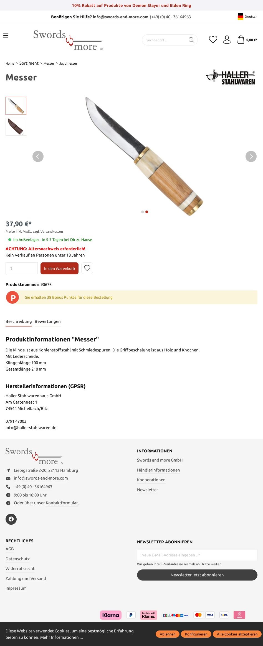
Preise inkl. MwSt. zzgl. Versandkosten (34, 231)
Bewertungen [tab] (48, 321)
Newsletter (147, 489)
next (142, 212)
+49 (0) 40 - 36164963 (33, 486)
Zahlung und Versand (26, 578)
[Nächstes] (251, 156)
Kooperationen (151, 479)
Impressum (16, 588)
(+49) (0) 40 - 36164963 (170, 16)
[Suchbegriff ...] (164, 39)
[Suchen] (191, 39)
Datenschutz (18, 558)
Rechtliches (20, 541)
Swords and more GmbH (160, 460)
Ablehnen (167, 634)
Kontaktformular (62, 502)
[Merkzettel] (213, 40)
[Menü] (6, 35)
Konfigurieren (196, 634)
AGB (10, 548)
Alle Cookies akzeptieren (237, 634)
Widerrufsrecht (20, 568)
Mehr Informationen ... (61, 637)
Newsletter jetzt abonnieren (197, 574)
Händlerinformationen (158, 470)
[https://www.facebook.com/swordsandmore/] (11, 519)
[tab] (19, 321)
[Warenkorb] (247, 40)
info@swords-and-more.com (120, 16)
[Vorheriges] (38, 156)
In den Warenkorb (59, 268)
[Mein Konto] (227, 40)
